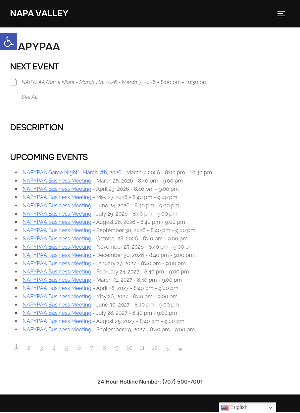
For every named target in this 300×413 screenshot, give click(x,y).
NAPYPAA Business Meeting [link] (57, 182)
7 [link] (91, 348)
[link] (8, 41)
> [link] (167, 350)
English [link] (234, 408)
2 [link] (28, 348)
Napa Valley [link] (39, 13)
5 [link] (66, 348)
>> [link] (180, 350)
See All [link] (30, 98)
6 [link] (79, 348)
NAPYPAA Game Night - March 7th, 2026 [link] (69, 83)
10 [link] (129, 348)
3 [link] (41, 348)
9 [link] (117, 348)
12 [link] (154, 348)
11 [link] (141, 348)
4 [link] (54, 348)
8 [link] (104, 348)
